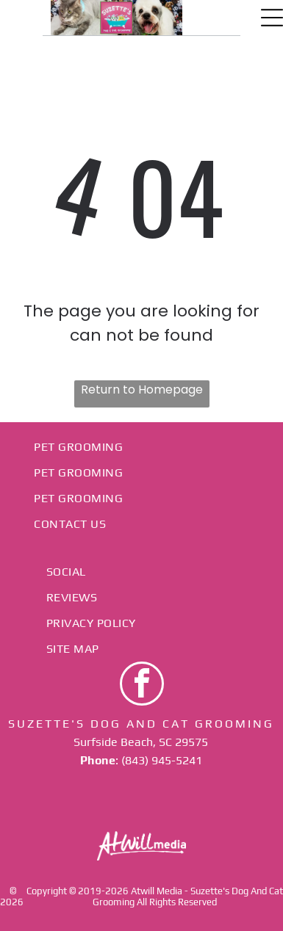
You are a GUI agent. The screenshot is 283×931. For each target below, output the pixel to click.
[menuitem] (141, 447)
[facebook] (142, 685)
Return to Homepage (142, 389)
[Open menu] (272, 18)
